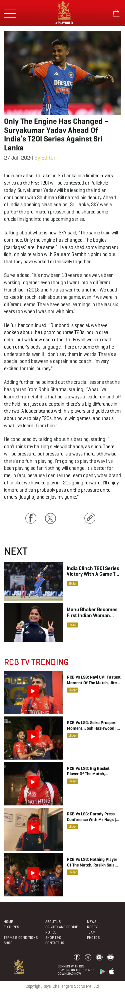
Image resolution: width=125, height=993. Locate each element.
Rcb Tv (92, 927)
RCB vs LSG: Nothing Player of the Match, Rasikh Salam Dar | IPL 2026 (92, 862)
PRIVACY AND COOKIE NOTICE (61, 930)
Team (91, 932)
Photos (93, 937)
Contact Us (54, 943)
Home (8, 921)
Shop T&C (53, 937)
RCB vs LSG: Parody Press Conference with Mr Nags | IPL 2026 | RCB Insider (91, 817)
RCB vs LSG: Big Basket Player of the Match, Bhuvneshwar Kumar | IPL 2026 (91, 771)
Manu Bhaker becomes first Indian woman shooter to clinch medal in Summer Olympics (92, 612)
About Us (53, 921)
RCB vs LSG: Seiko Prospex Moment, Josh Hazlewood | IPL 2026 (92, 725)
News (91, 921)
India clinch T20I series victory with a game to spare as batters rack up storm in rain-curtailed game (93, 571)
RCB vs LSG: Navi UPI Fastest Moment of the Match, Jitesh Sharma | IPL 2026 (94, 680)
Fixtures (11, 927)
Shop (8, 943)
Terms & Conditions (21, 937)
